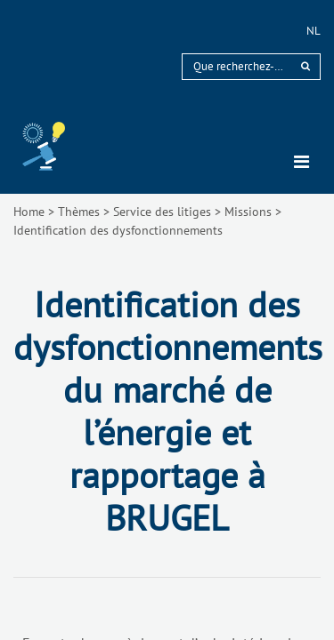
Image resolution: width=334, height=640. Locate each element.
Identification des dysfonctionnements (118, 230)
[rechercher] (305, 66)
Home (29, 212)
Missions (248, 212)
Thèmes (79, 212)
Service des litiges (162, 212)
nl (313, 30)
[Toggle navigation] (301, 161)
